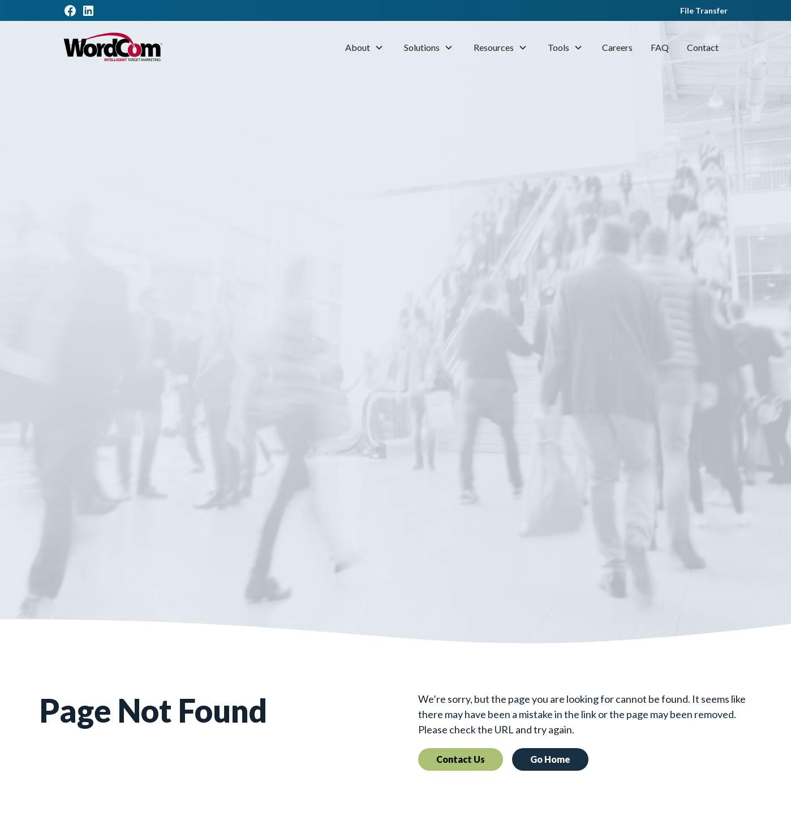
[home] (112, 47)
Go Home (550, 759)
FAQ (660, 47)
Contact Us (460, 759)
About (357, 47)
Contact (703, 47)
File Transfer (704, 10)
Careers (617, 47)
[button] (364, 47)
